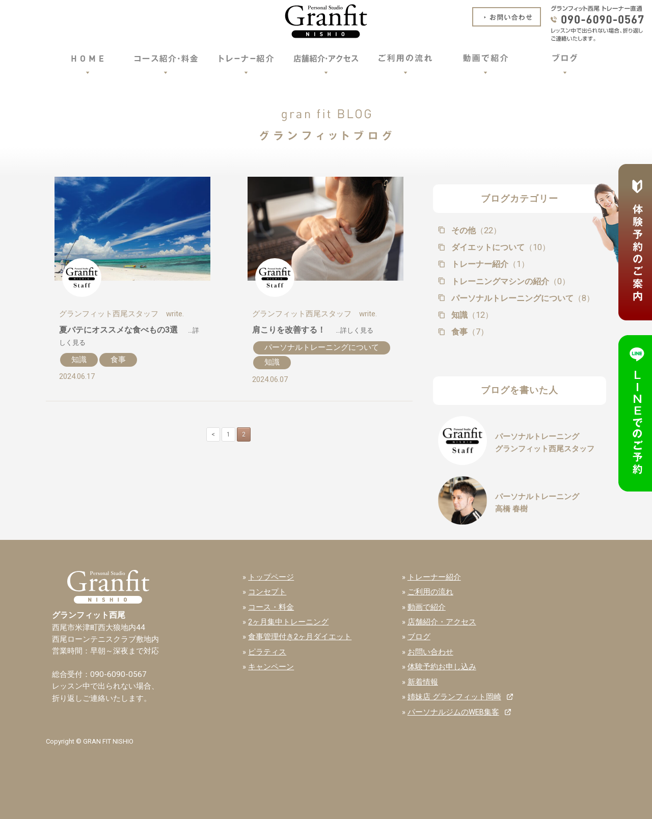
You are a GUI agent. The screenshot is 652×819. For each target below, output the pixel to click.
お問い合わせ (430, 652)
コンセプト (267, 591)
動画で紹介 (427, 607)
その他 (475, 230)
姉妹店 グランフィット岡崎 (454, 696)
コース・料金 (271, 607)
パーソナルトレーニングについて (321, 347)
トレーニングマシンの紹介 (509, 281)
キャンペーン (271, 666)
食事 (118, 359)
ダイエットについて (499, 247)
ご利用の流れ (430, 591)
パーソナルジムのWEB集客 (453, 712)
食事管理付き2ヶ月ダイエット (299, 636)
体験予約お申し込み (442, 666)
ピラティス (267, 652)
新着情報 (423, 682)
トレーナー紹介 (489, 264)
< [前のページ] (213, 434)
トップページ (271, 577)
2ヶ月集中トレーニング (288, 621)
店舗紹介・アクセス (442, 621)
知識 (79, 359)
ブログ (419, 636)
